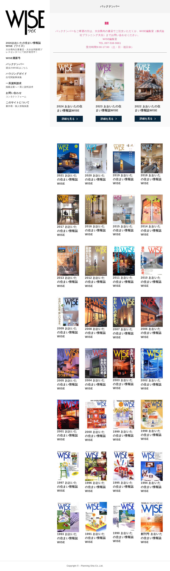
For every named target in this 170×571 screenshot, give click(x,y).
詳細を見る (70, 118)
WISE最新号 (13, 58)
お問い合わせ (14, 93)
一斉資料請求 (14, 83)
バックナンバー (15, 64)
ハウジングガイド (16, 73)
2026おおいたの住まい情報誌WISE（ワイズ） (23, 44)
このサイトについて (17, 102)
